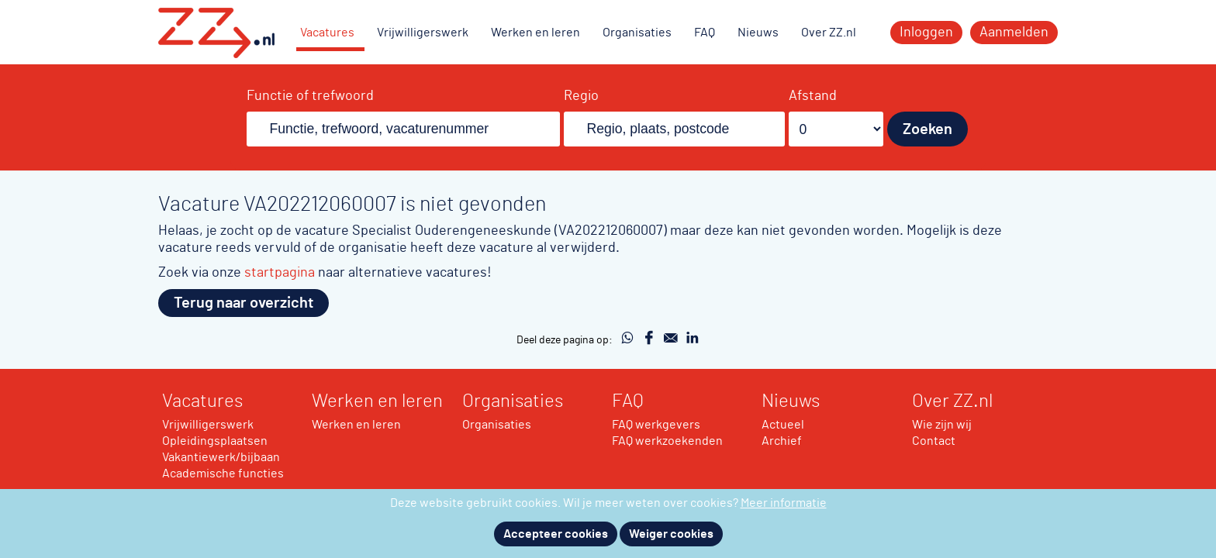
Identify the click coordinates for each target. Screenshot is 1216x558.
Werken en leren (535, 32)
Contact (933, 441)
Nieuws (758, 32)
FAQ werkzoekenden (667, 441)
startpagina (279, 272)
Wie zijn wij (942, 424)
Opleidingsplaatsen (215, 441)
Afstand (813, 96)
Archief (782, 441)
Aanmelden (1013, 33)
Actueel (783, 424)
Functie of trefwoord (310, 96)
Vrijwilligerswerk (422, 32)
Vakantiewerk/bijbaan (221, 457)
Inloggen (926, 33)
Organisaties (637, 32)
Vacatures (327, 32)
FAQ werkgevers (656, 424)
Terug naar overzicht (243, 303)
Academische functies (223, 473)
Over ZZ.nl (828, 32)
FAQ (704, 32)
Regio (581, 96)
